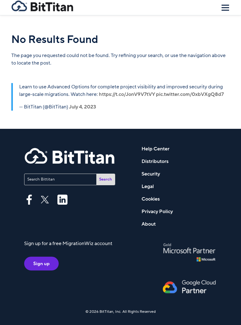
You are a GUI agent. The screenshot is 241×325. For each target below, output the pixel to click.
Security (151, 174)
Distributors (155, 161)
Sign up (41, 263)
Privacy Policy (157, 211)
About (149, 224)
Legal (148, 186)
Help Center (155, 149)
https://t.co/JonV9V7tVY (127, 94)
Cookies (151, 199)
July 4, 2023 (82, 107)
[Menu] (225, 7)
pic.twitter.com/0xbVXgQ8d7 (190, 94)
